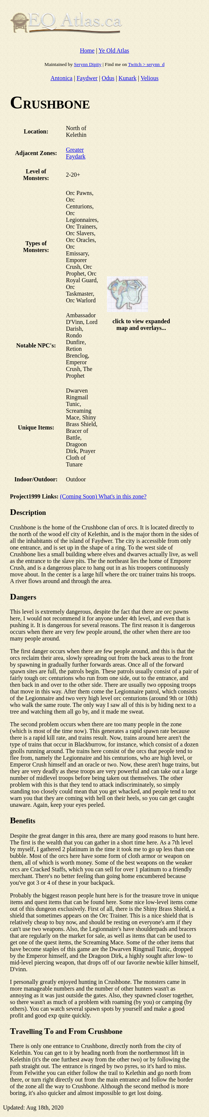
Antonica (61, 78)
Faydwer (87, 78)
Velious (150, 78)
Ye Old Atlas (113, 50)
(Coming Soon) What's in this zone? (103, 496)
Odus (108, 78)
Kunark (127, 78)
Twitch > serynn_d (146, 64)
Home (87, 50)
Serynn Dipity (87, 64)
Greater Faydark (75, 153)
